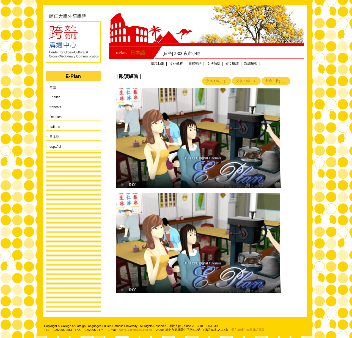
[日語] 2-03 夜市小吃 (181, 53)
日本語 (137, 52)
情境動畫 (157, 64)
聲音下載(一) (275, 81)
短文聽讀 (232, 64)
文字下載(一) (215, 81)
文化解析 (176, 64)
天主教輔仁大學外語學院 (248, 329)
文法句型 (213, 64)
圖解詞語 (195, 64)
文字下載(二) (245, 81)
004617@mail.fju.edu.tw (135, 329)
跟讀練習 (250, 64)
